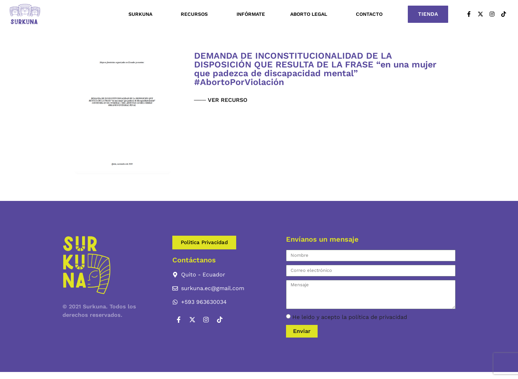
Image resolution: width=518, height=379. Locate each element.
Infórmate (251, 14)
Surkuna (142, 14)
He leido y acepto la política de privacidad (349, 317)
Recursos (196, 14)
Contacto (369, 14)
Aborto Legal (310, 14)
